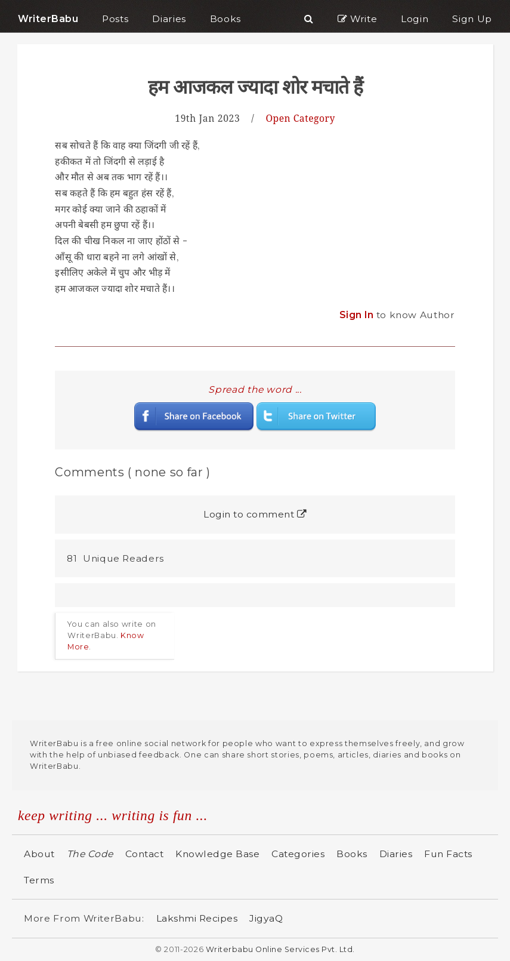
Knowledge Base (217, 854)
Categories (297, 854)
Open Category (300, 118)
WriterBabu (48, 18)
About (39, 854)
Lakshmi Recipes (197, 918)
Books (351, 854)
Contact (144, 854)
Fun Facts (448, 854)
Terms (39, 880)
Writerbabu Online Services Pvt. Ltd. (280, 949)
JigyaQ (266, 918)
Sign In (357, 315)
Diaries (396, 854)
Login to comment (255, 514)
